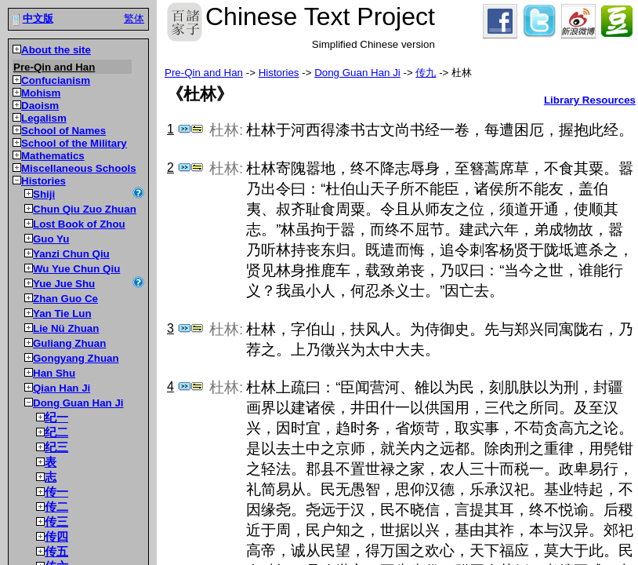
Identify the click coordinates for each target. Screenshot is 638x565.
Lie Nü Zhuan (66, 328)
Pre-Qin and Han (54, 67)
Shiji (44, 194)
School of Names (63, 131)
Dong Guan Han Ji (78, 403)
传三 (56, 522)
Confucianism (55, 80)
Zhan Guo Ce (65, 298)
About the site (56, 50)
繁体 (134, 18)
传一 (56, 492)
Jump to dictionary (184, 129)
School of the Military (74, 143)
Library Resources (590, 100)
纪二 (56, 432)
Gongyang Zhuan (76, 358)
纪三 (56, 447)
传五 (56, 551)
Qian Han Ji (61, 388)
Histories (43, 181)
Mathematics (53, 156)
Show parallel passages (196, 129)
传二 (56, 507)
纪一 (56, 417)
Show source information (138, 193)
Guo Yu (51, 239)
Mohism (40, 93)
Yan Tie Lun (62, 313)
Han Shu (54, 373)
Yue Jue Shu (64, 284)
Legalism (44, 118)
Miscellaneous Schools (78, 168)
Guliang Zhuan (69, 343)
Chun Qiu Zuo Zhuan (84, 209)
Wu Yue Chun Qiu (76, 269)
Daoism (40, 105)
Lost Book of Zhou (79, 224)
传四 (56, 536)
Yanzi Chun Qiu (71, 254)
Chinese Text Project (184, 22)
